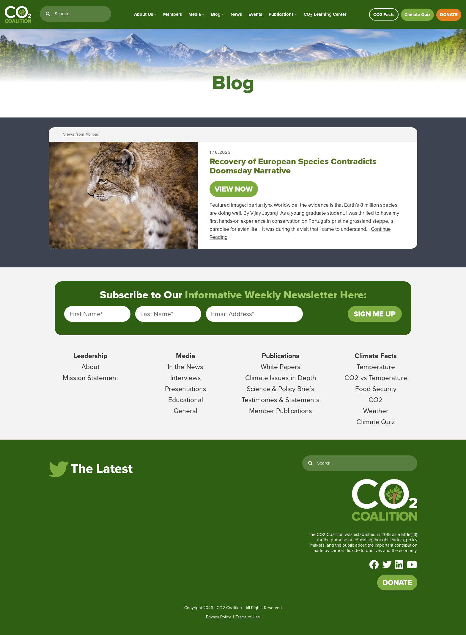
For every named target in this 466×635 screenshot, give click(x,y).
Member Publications (280, 411)
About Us (143, 14)
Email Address (232, 314)
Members (172, 14)
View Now (234, 189)
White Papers (280, 367)
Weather (375, 411)
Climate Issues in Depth (280, 378)
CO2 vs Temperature (375, 378)
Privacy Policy (218, 617)
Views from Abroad (81, 134)
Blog (216, 14)
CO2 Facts (383, 14)
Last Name (156, 314)
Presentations (185, 389)
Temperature (376, 367)
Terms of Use (248, 617)
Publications (281, 14)
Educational (185, 400)
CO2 (376, 400)
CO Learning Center (325, 14)
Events (255, 14)
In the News (185, 367)
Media (194, 14)
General (185, 411)
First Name (86, 314)
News (236, 14)
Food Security (375, 389)
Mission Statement (90, 378)
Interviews (185, 378)
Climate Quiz (417, 14)
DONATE (449, 14)
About (90, 367)
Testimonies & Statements (280, 400)
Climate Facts (376, 356)
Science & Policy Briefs (280, 389)
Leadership (90, 356)
